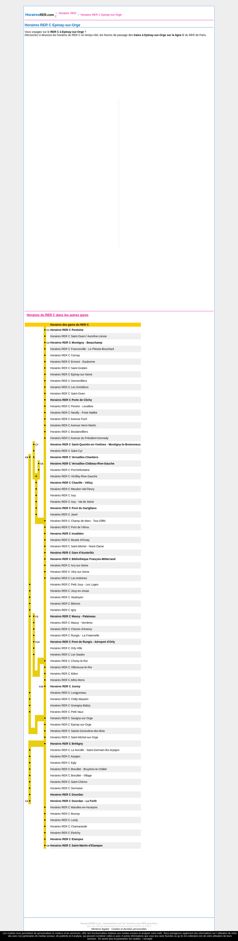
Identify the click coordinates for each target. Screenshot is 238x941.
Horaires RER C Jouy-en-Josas (69, 590)
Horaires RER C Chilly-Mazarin (69, 699)
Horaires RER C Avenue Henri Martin (73, 425)
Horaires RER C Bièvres (65, 603)
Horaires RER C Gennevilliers (68, 380)
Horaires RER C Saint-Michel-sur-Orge (74, 737)
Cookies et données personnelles (128, 929)
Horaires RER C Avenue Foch (68, 419)
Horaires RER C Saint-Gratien (68, 368)
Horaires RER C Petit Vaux (66, 711)
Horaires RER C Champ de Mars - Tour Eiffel (77, 520)
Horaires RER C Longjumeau (68, 692)
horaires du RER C (69, 35)
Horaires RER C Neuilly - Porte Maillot (73, 412)
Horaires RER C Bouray (65, 813)
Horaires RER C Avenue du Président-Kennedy (79, 438)
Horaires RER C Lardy (64, 820)
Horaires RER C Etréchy (65, 832)
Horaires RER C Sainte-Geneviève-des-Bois (77, 731)
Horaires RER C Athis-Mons (67, 680)
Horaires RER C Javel (63, 514)
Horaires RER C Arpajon (65, 756)
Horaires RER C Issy (63, 495)
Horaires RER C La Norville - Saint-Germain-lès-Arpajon (84, 750)
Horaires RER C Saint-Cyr (66, 450)
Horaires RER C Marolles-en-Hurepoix (73, 807)
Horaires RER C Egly (63, 762)
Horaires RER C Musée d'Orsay (70, 540)
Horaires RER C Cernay (65, 355)
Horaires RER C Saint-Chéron (68, 781)
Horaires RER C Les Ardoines (68, 578)
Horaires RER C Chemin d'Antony (71, 629)
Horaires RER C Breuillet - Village (71, 775)
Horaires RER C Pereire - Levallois (71, 406)
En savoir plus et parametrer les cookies (119, 938)
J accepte (147, 938)
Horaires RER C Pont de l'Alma (69, 527)
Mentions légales (100, 929)
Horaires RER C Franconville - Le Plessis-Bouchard (82, 349)
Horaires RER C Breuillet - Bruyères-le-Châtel (78, 769)
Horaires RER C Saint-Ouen (67, 393)
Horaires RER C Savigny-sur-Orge (71, 718)
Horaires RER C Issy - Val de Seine (72, 501)
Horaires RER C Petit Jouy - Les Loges (74, 584)
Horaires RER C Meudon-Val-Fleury (72, 489)
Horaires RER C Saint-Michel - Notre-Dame (77, 546)
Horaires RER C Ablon (64, 673)
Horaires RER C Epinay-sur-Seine (71, 374)
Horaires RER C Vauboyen (66, 597)
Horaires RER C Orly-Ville (66, 648)
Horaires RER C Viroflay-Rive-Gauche (73, 476)
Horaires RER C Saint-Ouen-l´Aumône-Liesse (78, 336)
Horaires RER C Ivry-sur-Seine (69, 565)
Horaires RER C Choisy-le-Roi (69, 660)
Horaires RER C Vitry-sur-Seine (69, 571)
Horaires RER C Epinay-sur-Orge (70, 724)
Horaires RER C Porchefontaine (70, 469)
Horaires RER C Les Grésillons (69, 387)
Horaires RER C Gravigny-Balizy (70, 705)
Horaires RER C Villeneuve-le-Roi (71, 667)
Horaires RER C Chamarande (68, 826)
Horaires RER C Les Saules (67, 654)
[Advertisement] (119, 67)
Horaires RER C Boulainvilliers (69, 431)
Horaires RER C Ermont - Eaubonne (72, 361)
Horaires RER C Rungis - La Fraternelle (74, 635)
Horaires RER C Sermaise (66, 788)
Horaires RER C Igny (63, 610)
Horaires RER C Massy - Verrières (71, 622)
